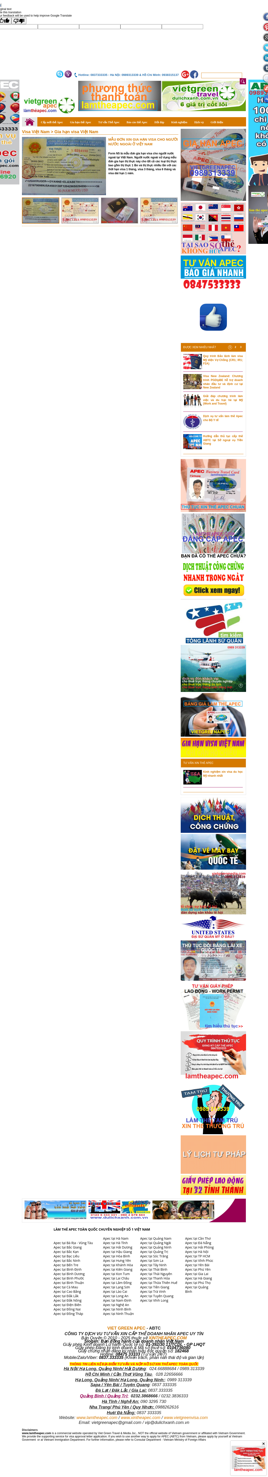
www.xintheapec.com (140, 1417)
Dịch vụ (199, 122)
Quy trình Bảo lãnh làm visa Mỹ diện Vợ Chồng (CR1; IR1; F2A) (223, 359)
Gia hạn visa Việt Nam (76, 131)
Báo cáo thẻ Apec (137, 122)
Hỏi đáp (159, 122)
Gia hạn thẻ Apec (80, 122)
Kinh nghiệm (179, 122)
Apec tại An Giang (67, 1238)
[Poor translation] (18, 20)
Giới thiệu (217, 122)
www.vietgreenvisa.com (186, 1417)
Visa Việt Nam (36, 131)
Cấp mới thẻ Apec (52, 122)
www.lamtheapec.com (97, 1417)
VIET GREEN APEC (126, 1328)
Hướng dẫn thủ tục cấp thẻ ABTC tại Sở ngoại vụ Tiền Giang (223, 440)
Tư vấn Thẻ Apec (109, 122)
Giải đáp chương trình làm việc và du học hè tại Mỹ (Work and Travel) (223, 400)
